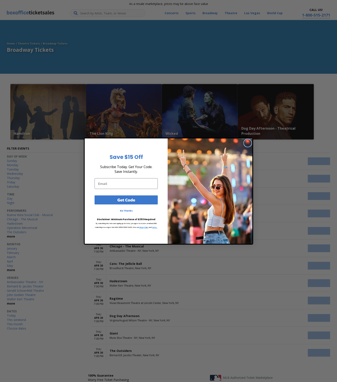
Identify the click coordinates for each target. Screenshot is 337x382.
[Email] (126, 183)
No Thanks (126, 210)
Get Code (126, 200)
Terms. (154, 227)
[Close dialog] (247, 143)
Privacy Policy (144, 227)
